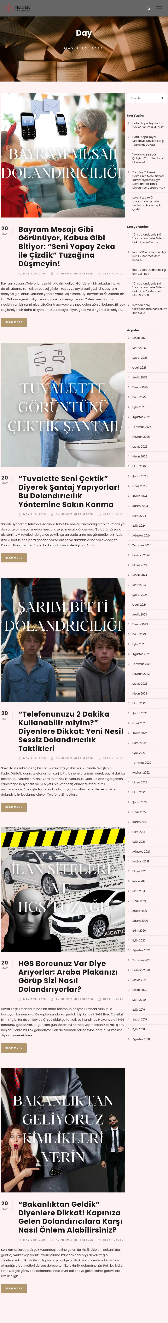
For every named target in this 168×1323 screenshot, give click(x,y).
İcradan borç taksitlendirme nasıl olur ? (149, 307)
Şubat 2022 (140, 803)
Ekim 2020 (139, 931)
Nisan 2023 (139, 694)
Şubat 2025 (140, 477)
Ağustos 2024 (141, 536)
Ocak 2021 (139, 901)
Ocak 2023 (139, 724)
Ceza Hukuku (113, 274)
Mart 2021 (138, 891)
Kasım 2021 (139, 822)
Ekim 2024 (139, 516)
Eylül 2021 (138, 842)
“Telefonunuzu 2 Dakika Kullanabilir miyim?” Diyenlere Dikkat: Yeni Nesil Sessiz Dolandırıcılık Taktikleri (71, 732)
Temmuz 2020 (141, 961)
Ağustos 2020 (141, 951)
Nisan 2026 (139, 338)
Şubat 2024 (140, 595)
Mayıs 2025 (140, 447)
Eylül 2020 (139, 941)
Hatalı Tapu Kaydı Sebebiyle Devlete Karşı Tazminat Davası (148, 141)
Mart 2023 (139, 704)
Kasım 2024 (140, 506)
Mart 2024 (139, 585)
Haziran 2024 (141, 556)
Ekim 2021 (138, 832)
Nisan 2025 (139, 457)
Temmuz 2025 (141, 427)
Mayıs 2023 (139, 684)
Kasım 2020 (140, 921)
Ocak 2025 (139, 486)
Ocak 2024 (139, 605)
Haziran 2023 (141, 674)
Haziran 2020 (141, 970)
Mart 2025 (139, 467)
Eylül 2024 (139, 526)
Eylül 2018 (138, 1030)
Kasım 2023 (140, 625)
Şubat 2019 (139, 1020)
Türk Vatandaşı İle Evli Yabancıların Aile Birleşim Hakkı (149, 239)
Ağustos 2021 (141, 852)
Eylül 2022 (139, 753)
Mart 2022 (139, 793)
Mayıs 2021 (139, 872)
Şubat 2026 (140, 358)
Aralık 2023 (139, 615)
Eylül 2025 (139, 407)
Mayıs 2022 (139, 783)
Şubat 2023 (140, 714)
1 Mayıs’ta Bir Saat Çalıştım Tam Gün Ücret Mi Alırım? (148, 159)
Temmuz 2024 (141, 546)
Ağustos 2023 (141, 654)
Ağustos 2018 (141, 1040)
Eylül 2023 (139, 644)
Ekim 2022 (139, 743)
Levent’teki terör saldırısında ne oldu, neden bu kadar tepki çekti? (146, 204)
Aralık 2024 (139, 496)
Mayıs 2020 (140, 980)
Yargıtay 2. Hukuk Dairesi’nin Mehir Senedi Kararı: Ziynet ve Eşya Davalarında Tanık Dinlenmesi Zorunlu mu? (148, 180)
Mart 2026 (139, 348)
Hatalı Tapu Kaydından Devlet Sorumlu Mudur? (148, 126)
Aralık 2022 (139, 733)
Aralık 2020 (139, 911)
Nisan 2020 (139, 990)
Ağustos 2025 (141, 417)
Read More (13, 322)
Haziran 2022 (141, 773)
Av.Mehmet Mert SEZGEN (74, 274)
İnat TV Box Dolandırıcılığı (149, 252)
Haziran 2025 (141, 437)
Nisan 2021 (139, 882)
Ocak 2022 (139, 812)
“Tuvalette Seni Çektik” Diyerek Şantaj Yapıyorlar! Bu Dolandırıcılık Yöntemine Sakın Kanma (69, 492)
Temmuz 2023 (141, 664)
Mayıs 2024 (140, 565)
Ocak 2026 (139, 368)
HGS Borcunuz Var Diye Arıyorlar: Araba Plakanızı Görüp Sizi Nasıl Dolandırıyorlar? (68, 977)
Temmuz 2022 (141, 763)
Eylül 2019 (138, 1010)
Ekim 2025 (139, 398)
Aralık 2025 (139, 378)
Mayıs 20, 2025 (34, 274)
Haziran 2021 (140, 862)
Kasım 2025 (140, 388)
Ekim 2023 (139, 635)
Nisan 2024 (139, 575)
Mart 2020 (139, 1000)
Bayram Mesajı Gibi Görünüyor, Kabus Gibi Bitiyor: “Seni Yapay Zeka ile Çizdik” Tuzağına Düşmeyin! (66, 247)
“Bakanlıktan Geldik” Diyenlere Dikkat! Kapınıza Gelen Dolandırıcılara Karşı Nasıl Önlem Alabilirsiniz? (70, 1217)
